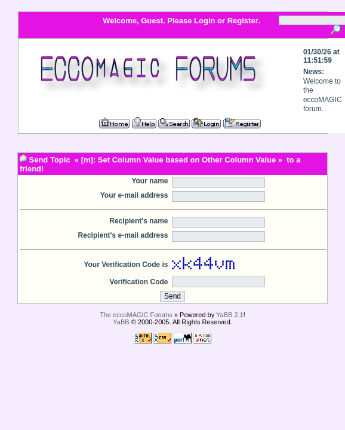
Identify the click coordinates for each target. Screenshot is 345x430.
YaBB (121, 321)
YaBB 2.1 (230, 314)
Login (204, 20)
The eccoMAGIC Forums (136, 314)
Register (242, 20)
